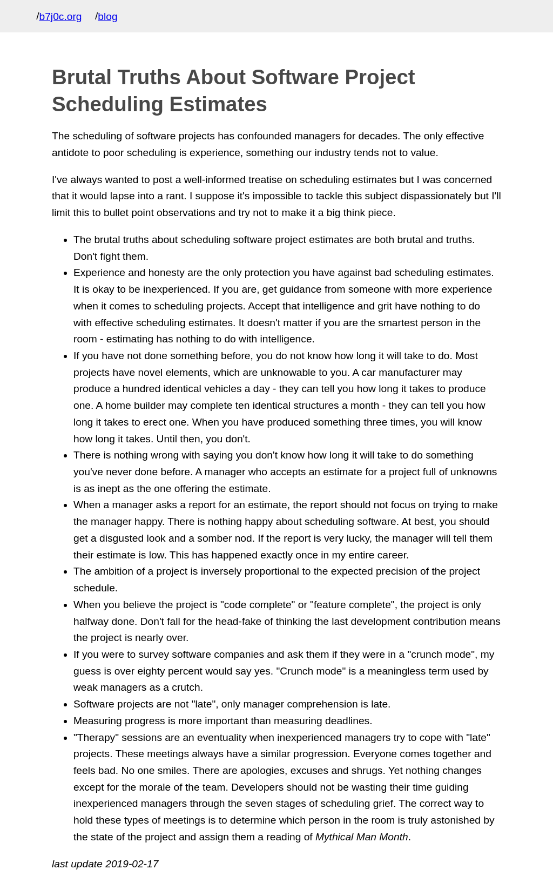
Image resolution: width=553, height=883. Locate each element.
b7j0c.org (60, 16)
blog (107, 16)
